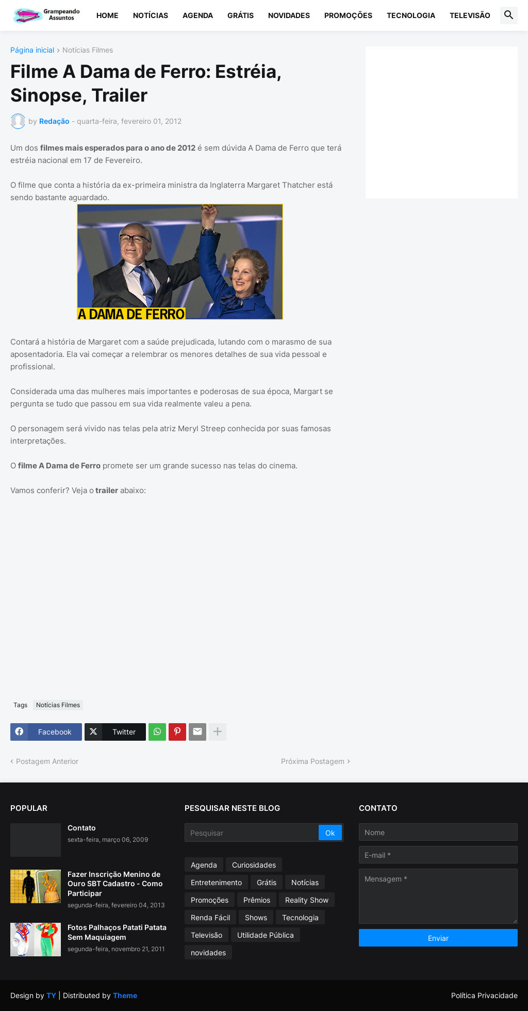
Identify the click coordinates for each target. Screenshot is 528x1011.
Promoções (348, 15)
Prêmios (256, 899)
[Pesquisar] (252, 832)
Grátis (240, 15)
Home (107, 15)
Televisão (470, 15)
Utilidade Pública (265, 935)
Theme (125, 995)
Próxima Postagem (312, 761)
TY (51, 995)
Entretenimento (216, 882)
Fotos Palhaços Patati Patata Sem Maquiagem (117, 932)
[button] (509, 15)
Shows (256, 917)
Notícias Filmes (87, 50)
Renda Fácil (210, 917)
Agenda (198, 15)
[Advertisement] (452, 121)
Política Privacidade (484, 995)
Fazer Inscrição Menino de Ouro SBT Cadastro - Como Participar (115, 883)
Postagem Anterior (47, 761)
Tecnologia (411, 15)
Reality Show (306, 899)
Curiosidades (254, 864)
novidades (208, 952)
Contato (82, 827)
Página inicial (32, 50)
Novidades (289, 15)
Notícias (150, 15)
